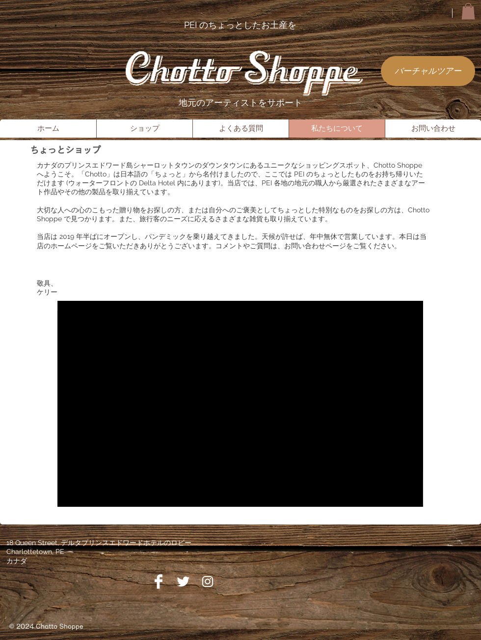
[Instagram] (207, 581)
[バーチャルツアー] (428, 71)
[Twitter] (183, 581)
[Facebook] (158, 581)
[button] (468, 11)
